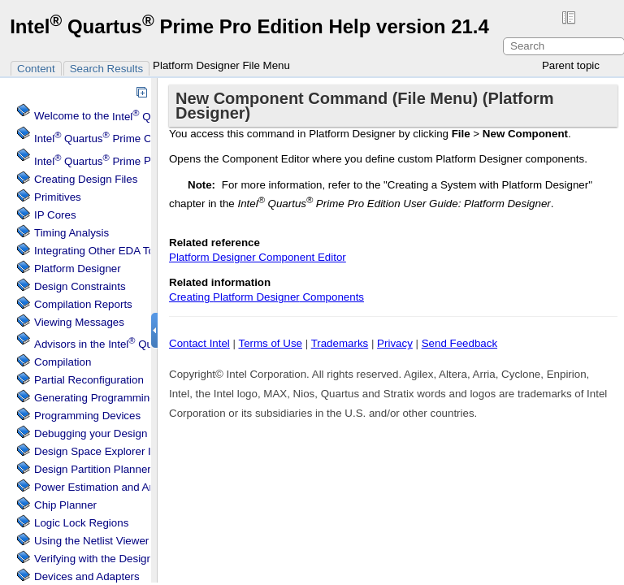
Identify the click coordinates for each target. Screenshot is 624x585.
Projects (108, 161)
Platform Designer (77, 268)
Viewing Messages (79, 322)
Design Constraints (80, 286)
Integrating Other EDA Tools (101, 251)
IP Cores (55, 215)
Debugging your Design (90, 433)
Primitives (57, 197)
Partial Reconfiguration (89, 380)
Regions (81, 523)
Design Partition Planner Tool (104, 469)
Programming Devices (87, 416)
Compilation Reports (83, 304)
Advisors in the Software (147, 344)
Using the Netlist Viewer (91, 541)
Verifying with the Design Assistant (116, 558)
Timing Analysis (71, 233)
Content (36, 69)
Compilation (62, 362)
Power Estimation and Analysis (108, 487)
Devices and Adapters (87, 576)
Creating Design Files (85, 179)
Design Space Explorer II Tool (105, 451)
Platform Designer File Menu (221, 65)
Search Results (106, 69)
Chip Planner (65, 505)
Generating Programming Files (108, 398)
